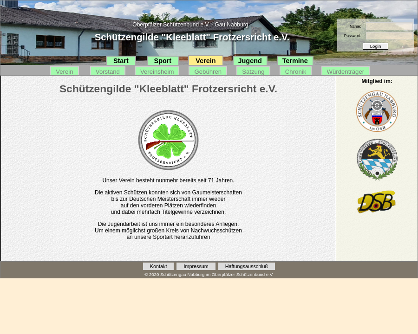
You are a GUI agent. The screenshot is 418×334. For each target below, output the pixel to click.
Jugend (250, 60)
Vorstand (108, 71)
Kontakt (158, 266)
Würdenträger (346, 71)
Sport (163, 60)
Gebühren (208, 71)
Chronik (295, 71)
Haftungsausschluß (246, 266)
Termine (295, 60)
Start (121, 60)
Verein (205, 60)
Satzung (253, 71)
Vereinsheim (157, 71)
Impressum (195, 266)
